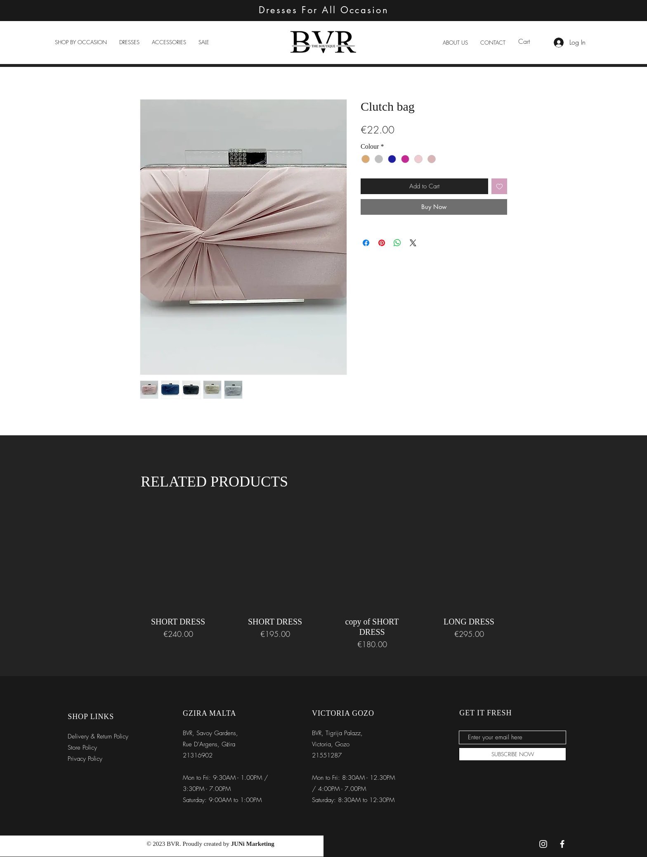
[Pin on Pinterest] (382, 243)
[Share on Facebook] (366, 243)
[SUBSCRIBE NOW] (512, 754)
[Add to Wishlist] (499, 186)
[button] (81, 42)
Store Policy (82, 747)
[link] (529, 41)
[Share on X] (413, 243)
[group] (323, 576)
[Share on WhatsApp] (397, 243)
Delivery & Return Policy (98, 736)
